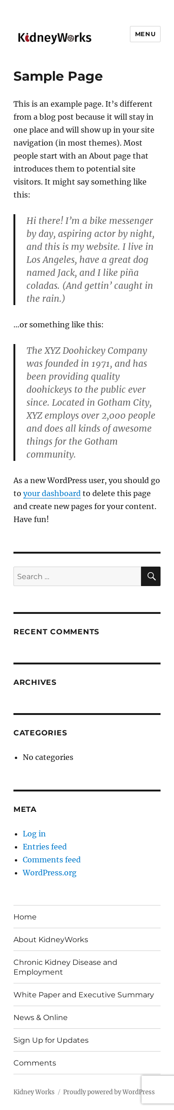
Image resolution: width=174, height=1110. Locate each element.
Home (25, 916)
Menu (145, 34)
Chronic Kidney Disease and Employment (65, 967)
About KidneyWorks (50, 939)
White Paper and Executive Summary (83, 994)
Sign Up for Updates (51, 1040)
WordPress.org (50, 872)
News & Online (40, 1017)
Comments (34, 1063)
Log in (34, 833)
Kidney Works (34, 1092)
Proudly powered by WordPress (109, 1092)
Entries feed (45, 846)
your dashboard (52, 493)
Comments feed (52, 859)
